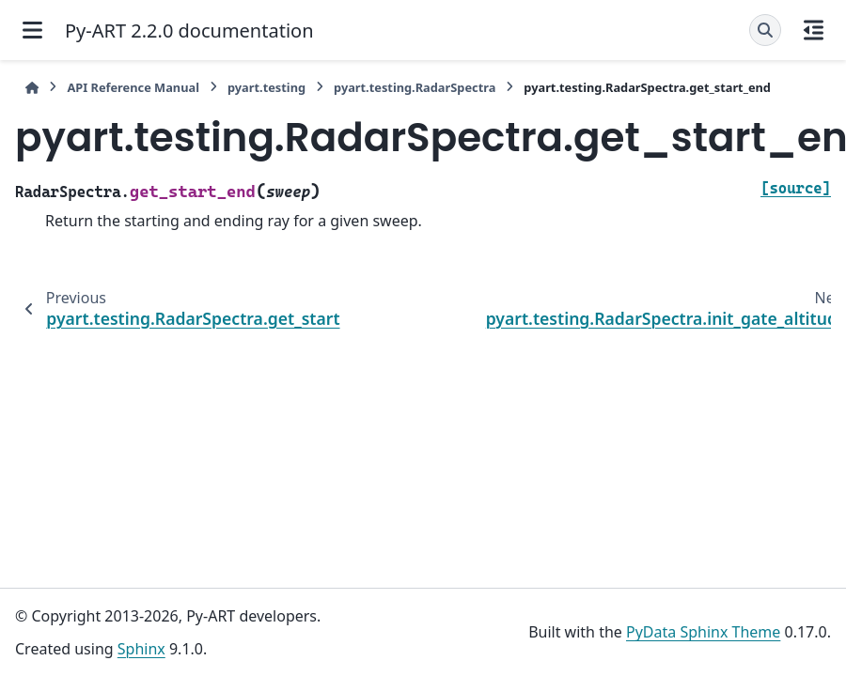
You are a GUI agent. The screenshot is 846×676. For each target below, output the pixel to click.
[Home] (32, 88)
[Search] (765, 30)
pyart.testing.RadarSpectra (414, 87)
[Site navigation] (32, 30)
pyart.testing (266, 87)
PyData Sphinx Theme (703, 632)
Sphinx (141, 648)
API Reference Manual (133, 87)
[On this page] (813, 30)
